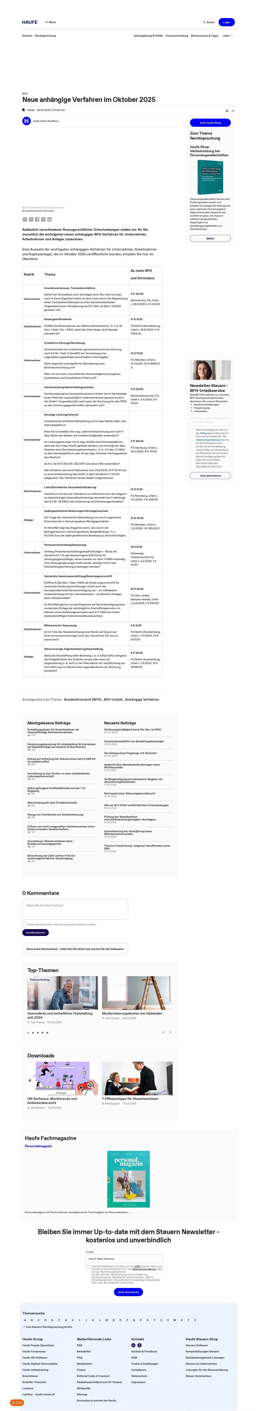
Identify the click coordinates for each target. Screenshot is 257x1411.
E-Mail (89, 1252)
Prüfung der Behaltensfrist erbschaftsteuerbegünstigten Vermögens (130, 818)
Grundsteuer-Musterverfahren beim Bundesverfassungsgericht (50, 842)
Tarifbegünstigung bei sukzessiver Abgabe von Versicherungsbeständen (133, 780)
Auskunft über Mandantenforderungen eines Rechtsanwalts (132, 766)
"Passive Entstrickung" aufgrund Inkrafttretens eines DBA (137, 847)
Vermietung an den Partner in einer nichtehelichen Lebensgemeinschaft (58, 775)
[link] (27, 35)
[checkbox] (24, 925)
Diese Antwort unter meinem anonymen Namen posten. (62, 925)
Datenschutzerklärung (208, 439)
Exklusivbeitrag (40, 980)
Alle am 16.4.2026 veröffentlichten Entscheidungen (136, 805)
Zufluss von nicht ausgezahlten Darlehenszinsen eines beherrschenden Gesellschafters (61, 828)
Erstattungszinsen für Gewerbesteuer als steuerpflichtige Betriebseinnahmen (53, 731)
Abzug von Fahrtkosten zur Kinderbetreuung (55, 814)
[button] (50, 22)
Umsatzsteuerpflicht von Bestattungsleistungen (134, 741)
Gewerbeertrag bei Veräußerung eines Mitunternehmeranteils (128, 833)
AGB (202, 433)
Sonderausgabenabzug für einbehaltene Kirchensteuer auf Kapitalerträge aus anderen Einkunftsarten (61, 746)
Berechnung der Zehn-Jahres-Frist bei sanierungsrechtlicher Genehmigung (51, 857)
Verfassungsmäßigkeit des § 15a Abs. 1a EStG (132, 729)
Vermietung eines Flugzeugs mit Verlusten (130, 753)
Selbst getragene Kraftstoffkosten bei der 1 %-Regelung (56, 789)
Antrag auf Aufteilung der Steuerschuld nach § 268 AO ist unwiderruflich (61, 760)
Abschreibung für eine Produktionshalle (52, 803)
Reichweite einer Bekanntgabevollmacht (129, 793)
